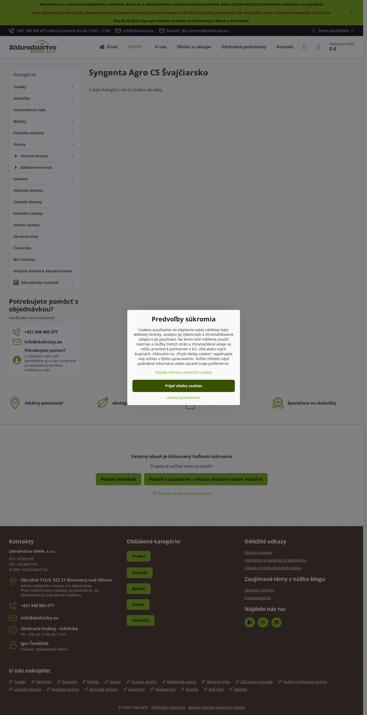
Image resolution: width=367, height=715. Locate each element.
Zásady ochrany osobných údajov (183, 372)
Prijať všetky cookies (183, 385)
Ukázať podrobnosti (183, 397)
